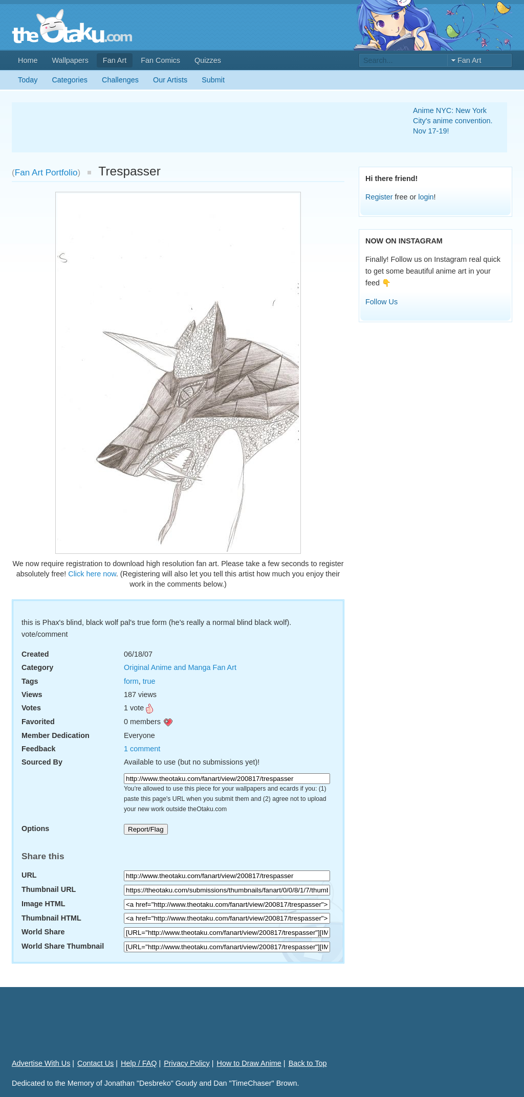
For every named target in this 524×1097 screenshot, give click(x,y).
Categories (70, 80)
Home (27, 60)
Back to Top (308, 1063)
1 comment (142, 749)
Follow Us (381, 302)
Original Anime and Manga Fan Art (180, 667)
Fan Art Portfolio (46, 172)
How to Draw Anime (249, 1063)
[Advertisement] (200, 127)
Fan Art (114, 60)
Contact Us (95, 1063)
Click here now (92, 574)
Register (379, 197)
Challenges (120, 80)
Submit (213, 80)
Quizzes (207, 60)
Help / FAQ (139, 1063)
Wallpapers (70, 60)
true (149, 681)
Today (27, 80)
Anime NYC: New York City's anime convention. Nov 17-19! (453, 120)
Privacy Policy (187, 1063)
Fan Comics (160, 60)
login (425, 197)
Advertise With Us (41, 1063)
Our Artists (170, 80)
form (131, 681)
